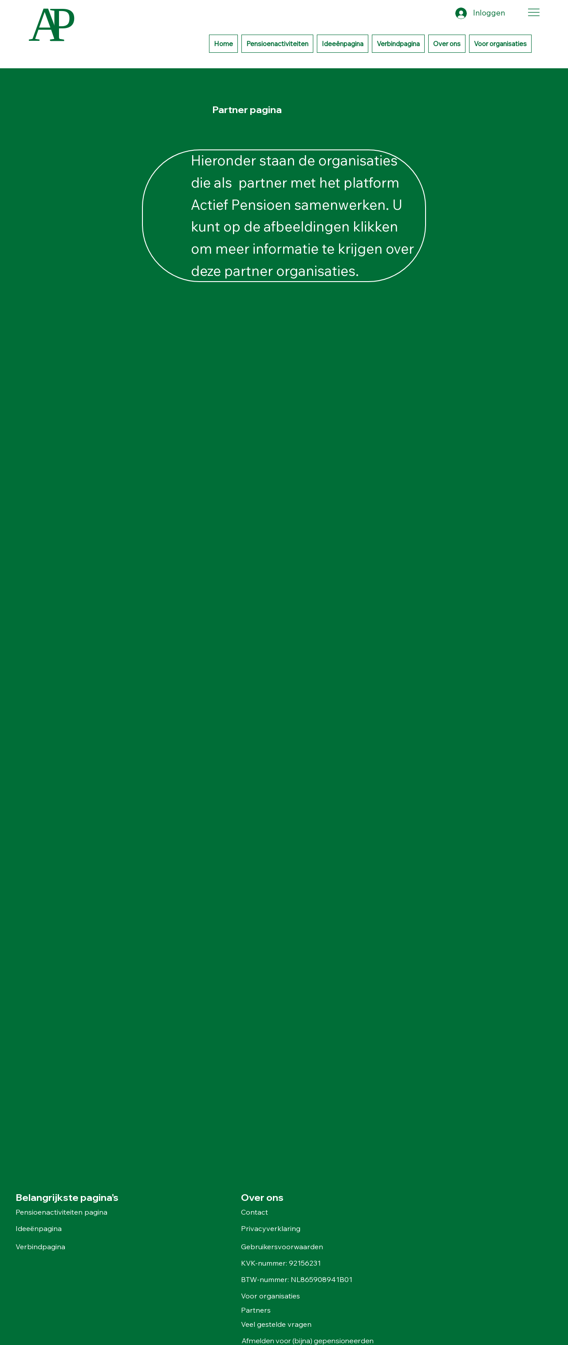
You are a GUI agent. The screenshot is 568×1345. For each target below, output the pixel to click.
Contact (254, 1212)
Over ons (262, 1197)
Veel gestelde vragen (277, 1324)
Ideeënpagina (39, 1228)
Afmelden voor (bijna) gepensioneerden (308, 1340)
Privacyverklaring (270, 1228)
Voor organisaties (270, 1295)
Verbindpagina (40, 1246)
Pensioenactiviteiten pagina (61, 1212)
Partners (256, 1310)
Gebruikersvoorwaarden (282, 1246)
